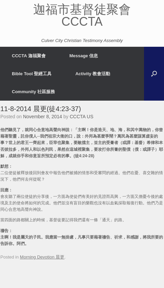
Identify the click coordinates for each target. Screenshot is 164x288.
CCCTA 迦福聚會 (29, 55)
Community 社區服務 (33, 91)
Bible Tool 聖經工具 (32, 73)
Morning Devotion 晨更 (42, 257)
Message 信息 (83, 55)
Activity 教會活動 (92, 73)
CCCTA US (82, 116)
